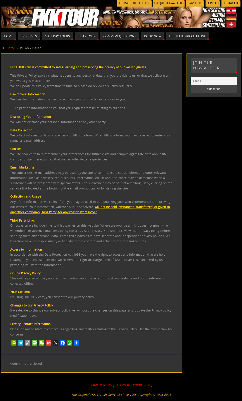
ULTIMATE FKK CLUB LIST (134, 3)
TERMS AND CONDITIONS (133, 385)
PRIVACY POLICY (101, 385)
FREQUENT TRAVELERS (168, 3)
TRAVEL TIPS (195, 3)
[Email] (214, 81)
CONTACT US (231, 3)
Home (11, 48)
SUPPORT (213, 3)
